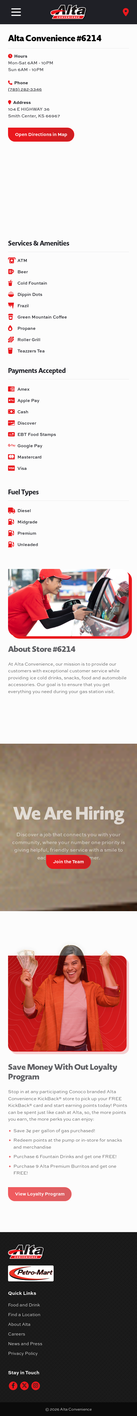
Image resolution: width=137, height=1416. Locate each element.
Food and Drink (24, 1305)
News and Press (25, 1344)
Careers (16, 1334)
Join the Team (68, 861)
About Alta (19, 1324)
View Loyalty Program (40, 1193)
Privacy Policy (23, 1353)
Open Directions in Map (41, 134)
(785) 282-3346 (25, 89)
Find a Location (24, 1314)
